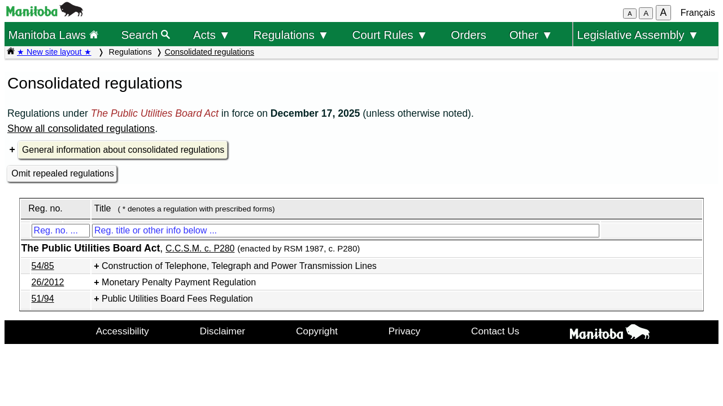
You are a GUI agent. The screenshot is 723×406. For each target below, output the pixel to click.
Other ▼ (531, 34)
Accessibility (122, 331)
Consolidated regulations (209, 51)
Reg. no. (45, 208)
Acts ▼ (211, 34)
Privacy (405, 331)
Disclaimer (223, 331)
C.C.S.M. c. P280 (199, 248)
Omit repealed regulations (62, 173)
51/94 (43, 298)
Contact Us (495, 331)
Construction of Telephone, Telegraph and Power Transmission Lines (239, 266)
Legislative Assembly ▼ (638, 34)
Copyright (317, 331)
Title (102, 208)
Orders (468, 34)
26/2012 (48, 282)
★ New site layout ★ (54, 51)
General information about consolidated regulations (123, 150)
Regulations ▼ (291, 34)
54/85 (43, 266)
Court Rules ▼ (390, 34)
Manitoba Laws (53, 34)
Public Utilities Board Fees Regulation (177, 298)
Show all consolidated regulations (81, 128)
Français (698, 12)
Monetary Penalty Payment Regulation (179, 282)
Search (146, 34)
